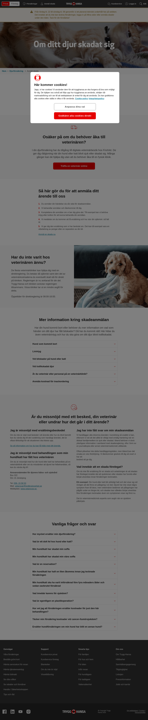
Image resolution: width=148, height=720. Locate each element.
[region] (74, 97)
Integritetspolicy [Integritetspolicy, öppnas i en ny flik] (96, 99)
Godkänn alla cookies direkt (74, 116)
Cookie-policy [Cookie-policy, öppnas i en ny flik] (81, 99)
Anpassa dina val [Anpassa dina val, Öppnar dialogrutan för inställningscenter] (75, 107)
